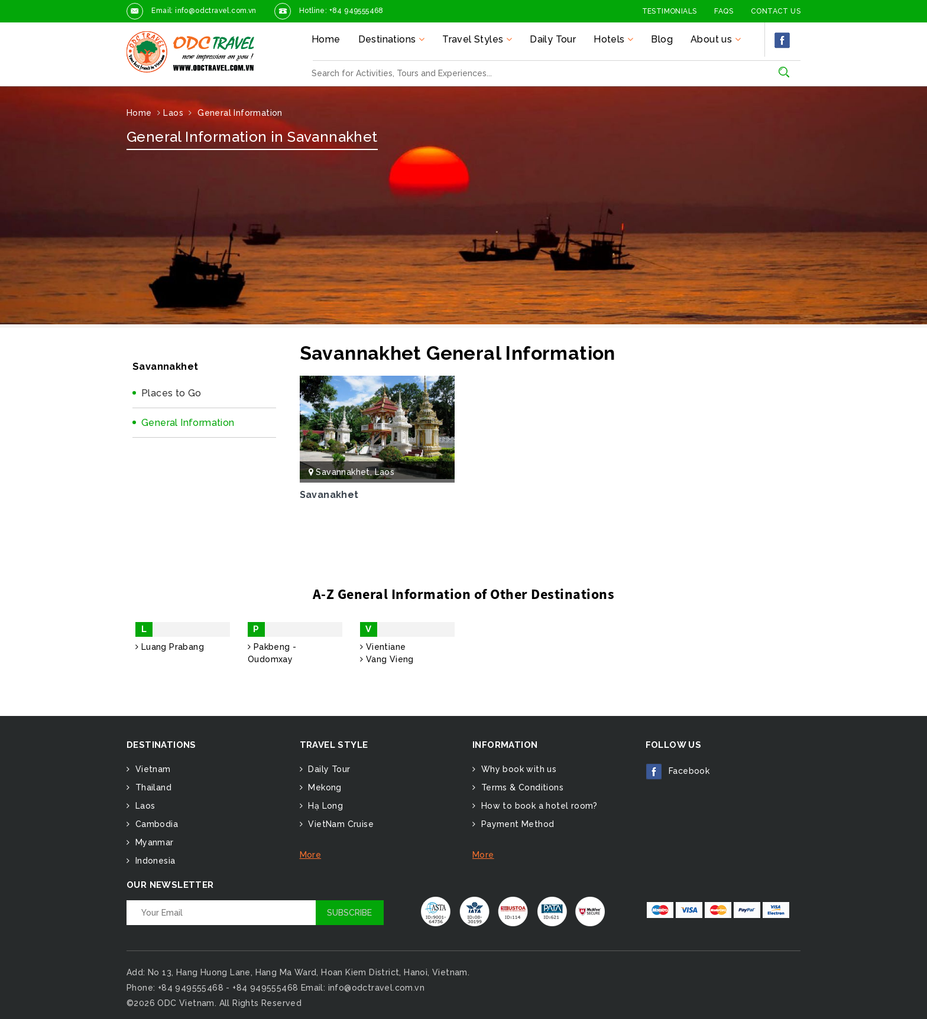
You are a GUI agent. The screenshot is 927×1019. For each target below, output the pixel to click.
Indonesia (153, 860)
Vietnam (151, 769)
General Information (188, 422)
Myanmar (152, 842)
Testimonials (669, 11)
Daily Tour (553, 39)
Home (326, 39)
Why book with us (517, 769)
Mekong (324, 787)
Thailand (151, 787)
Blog (662, 39)
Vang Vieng (387, 659)
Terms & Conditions (520, 787)
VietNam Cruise (340, 824)
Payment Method (516, 824)
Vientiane (383, 647)
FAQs (723, 11)
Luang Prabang (169, 647)
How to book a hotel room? (537, 805)
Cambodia (155, 824)
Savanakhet (329, 494)
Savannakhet (342, 472)
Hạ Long (324, 805)
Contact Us (775, 11)
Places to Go (171, 393)
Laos (385, 472)
